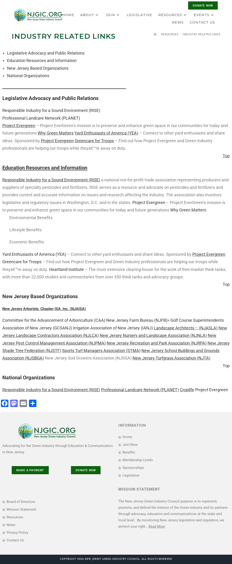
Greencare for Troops (22, 261)
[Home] (155, 34)
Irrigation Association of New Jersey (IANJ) (113, 327)
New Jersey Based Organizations (37, 68)
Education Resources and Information (42, 60)
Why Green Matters (188, 210)
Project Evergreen (148, 202)
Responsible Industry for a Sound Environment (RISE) (51, 110)
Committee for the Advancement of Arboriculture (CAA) (53, 320)
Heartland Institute (66, 269)
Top (226, 284)
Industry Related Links (201, 34)
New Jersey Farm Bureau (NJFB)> (137, 320)
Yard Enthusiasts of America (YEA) (34, 254)
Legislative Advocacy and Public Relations (45, 53)
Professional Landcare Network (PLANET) (41, 118)
